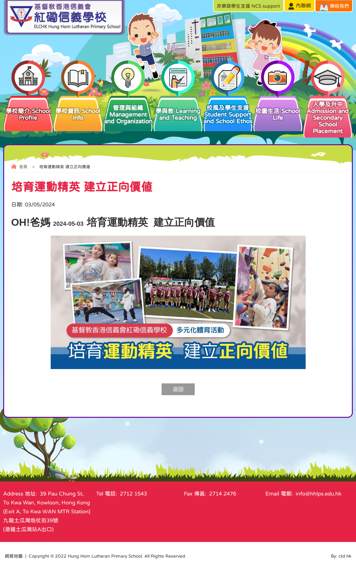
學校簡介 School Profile (28, 108)
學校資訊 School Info (78, 108)
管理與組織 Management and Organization (128, 109)
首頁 (23, 167)
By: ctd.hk (341, 556)
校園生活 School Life (278, 108)
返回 (178, 389)
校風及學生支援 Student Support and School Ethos (228, 109)
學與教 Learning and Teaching (178, 108)
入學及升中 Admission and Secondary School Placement (328, 114)
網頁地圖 (14, 556)
